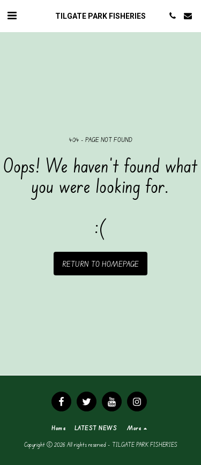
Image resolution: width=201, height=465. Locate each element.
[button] (12, 15)
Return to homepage (100, 263)
